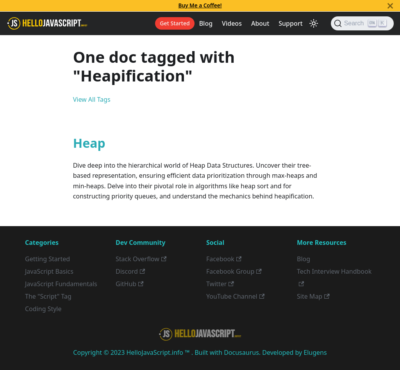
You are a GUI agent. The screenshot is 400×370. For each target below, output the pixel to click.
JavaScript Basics (49, 271)
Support (290, 23)
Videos (232, 23)
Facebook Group (234, 271)
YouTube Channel (235, 296)
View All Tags (92, 99)
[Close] (390, 5)
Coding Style (43, 308)
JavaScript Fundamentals (61, 284)
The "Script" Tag (48, 296)
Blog (205, 23)
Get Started (174, 23)
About (260, 23)
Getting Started (47, 259)
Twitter (220, 284)
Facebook (223, 259)
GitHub (129, 284)
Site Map (313, 296)
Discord (130, 271)
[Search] (362, 23)
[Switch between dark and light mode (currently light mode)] (313, 23)
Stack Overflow (141, 259)
